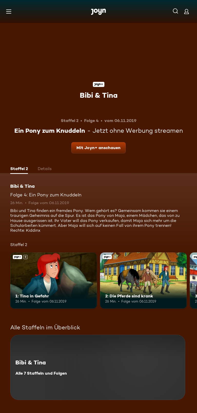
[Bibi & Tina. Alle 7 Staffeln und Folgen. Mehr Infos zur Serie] (97, 367)
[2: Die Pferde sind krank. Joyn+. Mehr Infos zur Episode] (143, 280)
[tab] (19, 169)
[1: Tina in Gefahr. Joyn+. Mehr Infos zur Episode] (53, 280)
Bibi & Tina (98, 95)
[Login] (186, 11)
